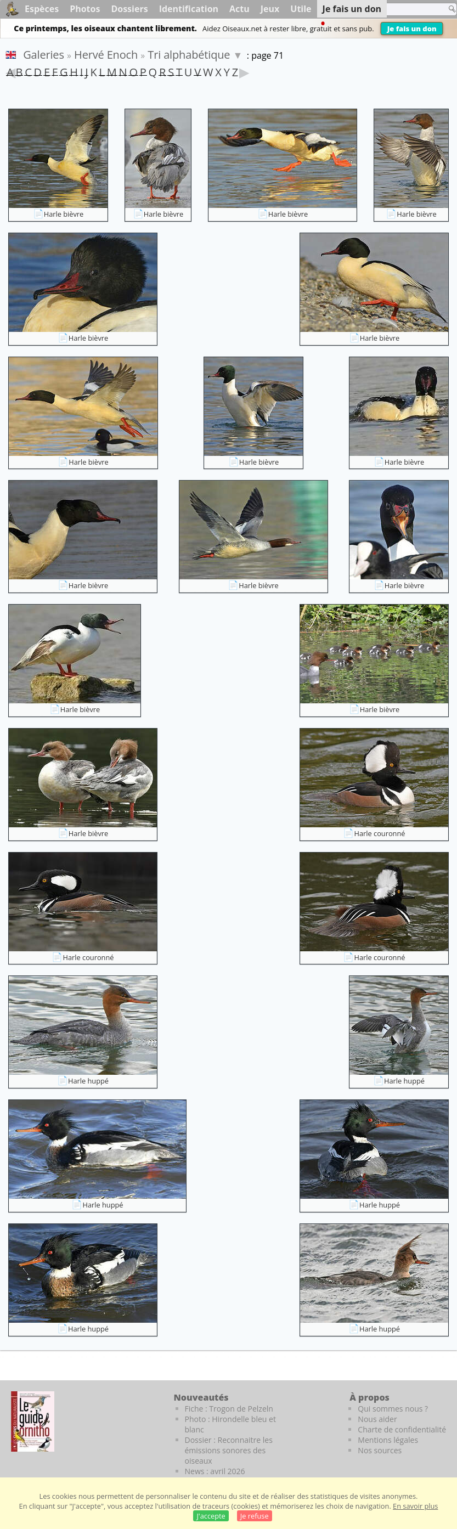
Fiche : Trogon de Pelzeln (229, 1408)
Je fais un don (412, 28)
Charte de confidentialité (402, 1429)
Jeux (270, 9)
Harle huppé (88, 1081)
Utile (300, 9)
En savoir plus (415, 1506)
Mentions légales (388, 1440)
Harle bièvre (64, 214)
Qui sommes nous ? (393, 1408)
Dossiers (129, 9)
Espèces (42, 9)
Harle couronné (379, 833)
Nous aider (377, 1419)
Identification (188, 9)
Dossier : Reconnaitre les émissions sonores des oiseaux (229, 1450)
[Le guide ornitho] (32, 1421)
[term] (407, 9)
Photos (85, 9)
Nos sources (380, 1450)
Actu (239, 9)
